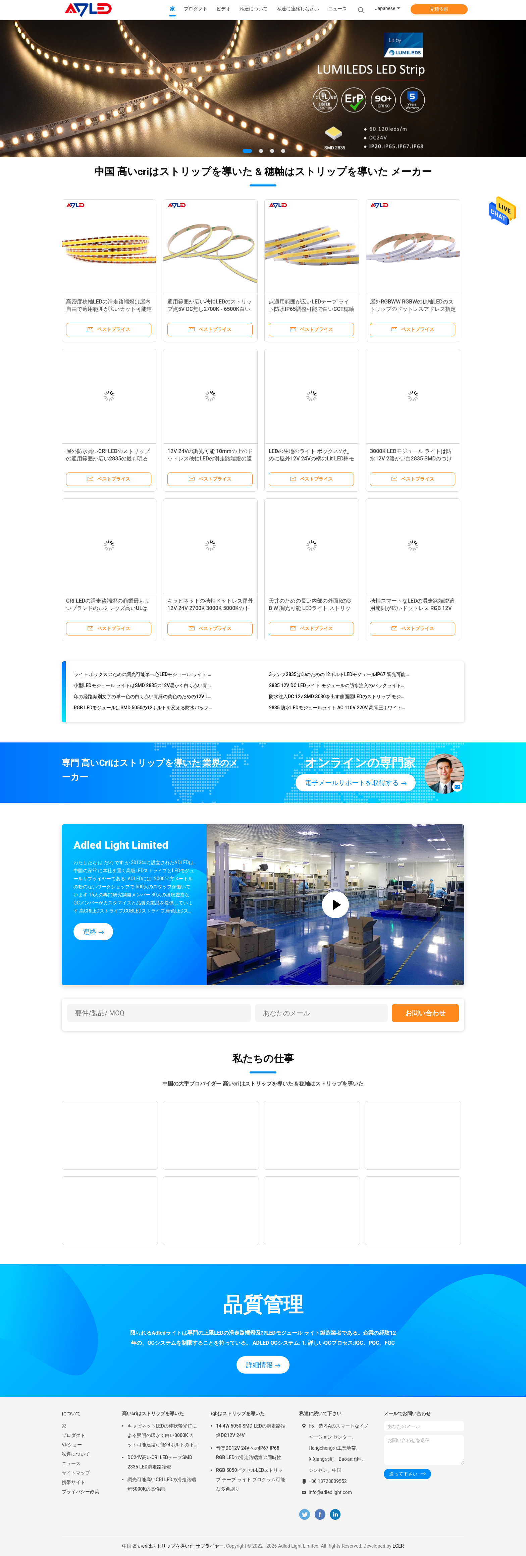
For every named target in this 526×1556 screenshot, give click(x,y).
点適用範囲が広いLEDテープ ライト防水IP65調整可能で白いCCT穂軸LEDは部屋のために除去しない (311, 309)
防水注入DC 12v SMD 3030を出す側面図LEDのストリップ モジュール (339, 699)
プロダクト (73, 1435)
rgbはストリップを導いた (238, 1413)
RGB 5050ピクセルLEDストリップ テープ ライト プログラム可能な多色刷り (250, 1479)
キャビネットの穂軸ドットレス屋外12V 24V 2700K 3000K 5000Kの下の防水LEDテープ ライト (210, 608)
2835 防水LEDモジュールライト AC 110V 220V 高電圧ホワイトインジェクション (339, 710)
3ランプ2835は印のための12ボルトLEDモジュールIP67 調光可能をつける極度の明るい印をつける (339, 676)
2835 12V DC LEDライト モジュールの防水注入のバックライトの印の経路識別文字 (339, 687)
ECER (398, 1546)
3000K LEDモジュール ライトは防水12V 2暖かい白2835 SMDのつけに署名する (411, 458)
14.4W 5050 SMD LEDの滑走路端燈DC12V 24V (250, 1430)
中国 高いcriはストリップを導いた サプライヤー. (174, 1546)
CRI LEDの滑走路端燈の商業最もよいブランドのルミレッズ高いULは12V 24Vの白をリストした (108, 608)
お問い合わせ (425, 1013)
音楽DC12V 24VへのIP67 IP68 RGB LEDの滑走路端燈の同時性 (248, 1452)
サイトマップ (76, 1473)
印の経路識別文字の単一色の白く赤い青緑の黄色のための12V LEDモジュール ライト (144, 699)
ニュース (71, 1463)
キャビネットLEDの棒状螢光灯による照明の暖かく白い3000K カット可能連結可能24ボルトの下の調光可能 (162, 1436)
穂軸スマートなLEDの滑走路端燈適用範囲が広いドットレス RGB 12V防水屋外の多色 (412, 608)
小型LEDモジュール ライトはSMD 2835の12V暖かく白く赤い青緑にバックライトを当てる (144, 687)
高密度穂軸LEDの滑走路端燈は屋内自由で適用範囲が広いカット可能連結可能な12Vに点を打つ (109, 309)
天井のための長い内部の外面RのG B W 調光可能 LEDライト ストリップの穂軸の (310, 608)
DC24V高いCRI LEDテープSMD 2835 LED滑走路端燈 (159, 1462)
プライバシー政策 (80, 1491)
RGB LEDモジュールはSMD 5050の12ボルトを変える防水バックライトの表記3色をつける (144, 710)
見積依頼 (439, 9)
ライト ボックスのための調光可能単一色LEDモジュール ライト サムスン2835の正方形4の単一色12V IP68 (144, 676)
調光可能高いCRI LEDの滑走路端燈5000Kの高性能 (161, 1484)
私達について (76, 1454)
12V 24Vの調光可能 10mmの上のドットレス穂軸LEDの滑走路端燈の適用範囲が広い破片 (210, 458)
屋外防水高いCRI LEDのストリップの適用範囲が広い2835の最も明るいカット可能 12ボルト (108, 458)
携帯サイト (73, 1482)
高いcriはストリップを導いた (153, 1413)
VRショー (72, 1444)
